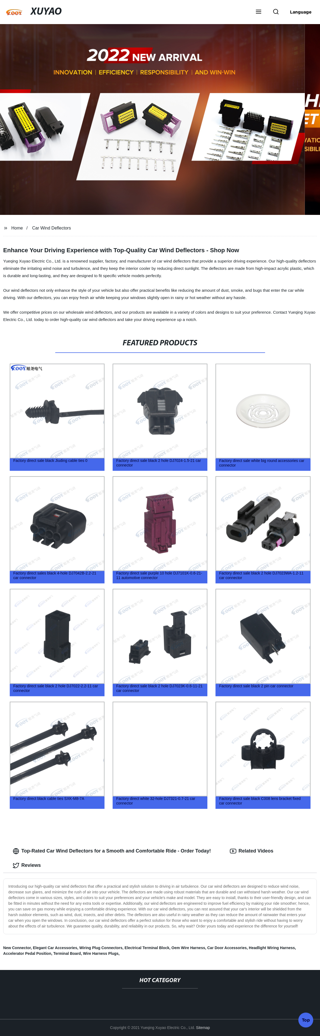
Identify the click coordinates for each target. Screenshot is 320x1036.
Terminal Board (67, 953)
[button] (258, 12)
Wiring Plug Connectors (100, 948)
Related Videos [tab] (251, 851)
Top (306, 1021)
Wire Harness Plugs (100, 953)
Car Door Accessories (227, 948)
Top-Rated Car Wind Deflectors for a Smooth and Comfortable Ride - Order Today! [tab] (112, 851)
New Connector (17, 948)
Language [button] (301, 11)
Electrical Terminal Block (147, 948)
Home (17, 228)
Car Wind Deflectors (51, 228)
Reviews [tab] (27, 865)
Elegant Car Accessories (55, 948)
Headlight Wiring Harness (272, 948)
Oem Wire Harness (188, 948)
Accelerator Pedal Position (27, 953)
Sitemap (203, 1027)
